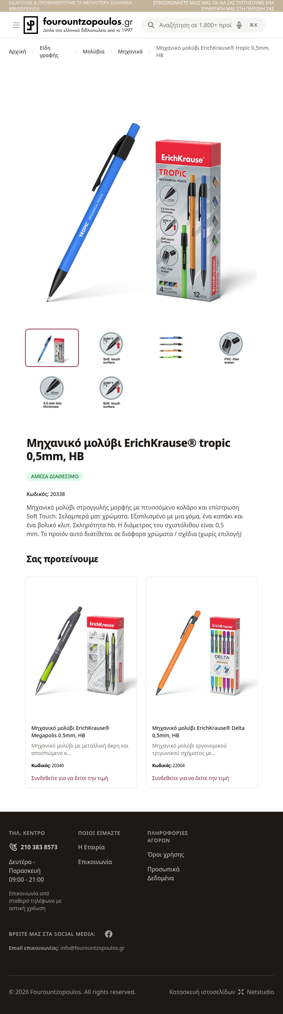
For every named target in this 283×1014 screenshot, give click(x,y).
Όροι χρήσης (165, 854)
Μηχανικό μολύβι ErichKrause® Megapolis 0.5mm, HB (70, 731)
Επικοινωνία (95, 862)
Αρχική (17, 51)
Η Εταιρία (91, 847)
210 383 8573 (39, 847)
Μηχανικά (130, 51)
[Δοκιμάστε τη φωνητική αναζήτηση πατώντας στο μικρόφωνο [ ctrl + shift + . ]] (239, 25)
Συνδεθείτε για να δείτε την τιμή (69, 778)
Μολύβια (93, 51)
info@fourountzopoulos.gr (92, 947)
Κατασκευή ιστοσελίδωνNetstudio (221, 992)
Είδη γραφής (49, 51)
